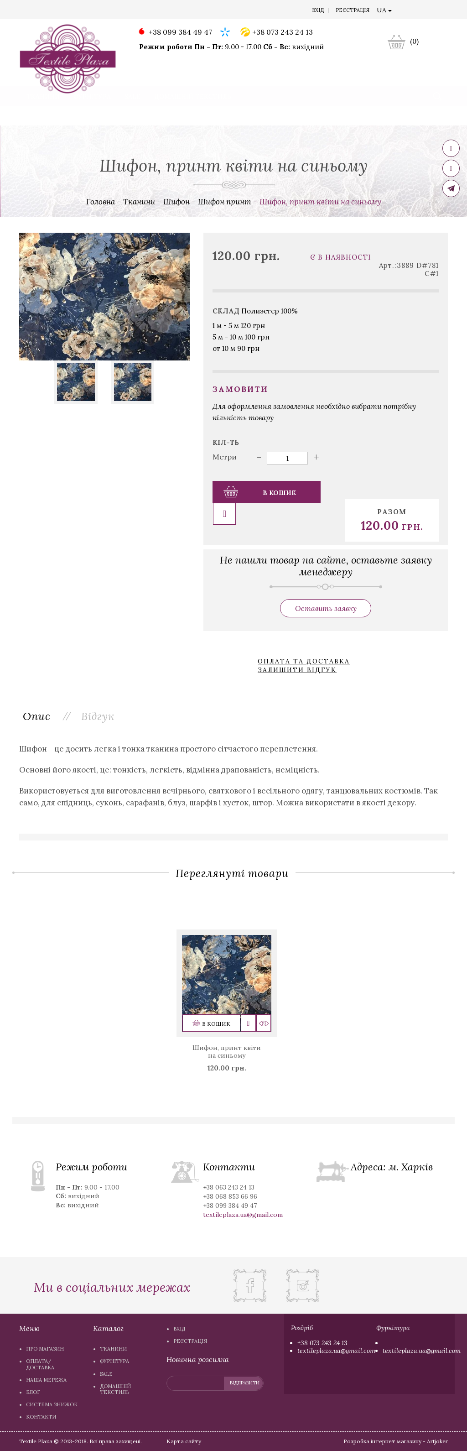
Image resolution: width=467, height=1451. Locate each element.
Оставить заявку (326, 586)
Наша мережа (152, 11)
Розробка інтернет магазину (382, 1441)
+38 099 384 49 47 (174, 32)
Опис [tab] (38, 692)
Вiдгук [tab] (100, 692)
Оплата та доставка (304, 639)
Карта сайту (183, 1441)
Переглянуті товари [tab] (232, 850)
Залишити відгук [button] (297, 647)
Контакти (274, 11)
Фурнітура (92, 116)
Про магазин (45, 11)
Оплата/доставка (98, 11)
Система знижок (226, 11)
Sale (132, 116)
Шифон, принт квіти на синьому (226, 1029)
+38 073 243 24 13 (276, 32)
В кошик (259, 491)
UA (384, 10)
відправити (244, 1383)
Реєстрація (352, 10)
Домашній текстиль (192, 116)
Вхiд (318, 10)
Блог (186, 11)
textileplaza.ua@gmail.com (336, 1351)
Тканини (43, 116)
